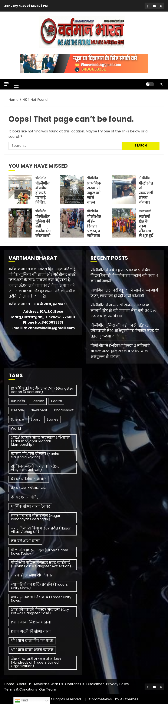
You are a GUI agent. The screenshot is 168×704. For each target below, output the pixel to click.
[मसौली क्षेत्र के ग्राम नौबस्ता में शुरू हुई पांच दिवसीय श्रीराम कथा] (124, 223)
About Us (24, 684)
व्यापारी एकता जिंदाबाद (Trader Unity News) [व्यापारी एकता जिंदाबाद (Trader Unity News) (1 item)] (41, 599)
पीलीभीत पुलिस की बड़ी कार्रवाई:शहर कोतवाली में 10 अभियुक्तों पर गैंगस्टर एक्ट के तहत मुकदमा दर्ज (124, 331)
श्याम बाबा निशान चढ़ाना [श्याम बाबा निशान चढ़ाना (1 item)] (31, 622)
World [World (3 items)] (16, 428)
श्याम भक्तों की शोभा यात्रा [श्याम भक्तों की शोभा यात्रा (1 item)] (31, 631)
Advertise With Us (48, 684)
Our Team (47, 689)
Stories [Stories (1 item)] (52, 419)
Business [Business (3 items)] (18, 401)
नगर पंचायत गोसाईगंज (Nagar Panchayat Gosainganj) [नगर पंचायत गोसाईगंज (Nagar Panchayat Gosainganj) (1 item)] (35, 517)
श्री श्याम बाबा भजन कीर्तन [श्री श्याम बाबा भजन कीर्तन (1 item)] (32, 649)
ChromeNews (100, 699)
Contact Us (74, 684)
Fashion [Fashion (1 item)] (38, 401)
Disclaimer (95, 684)
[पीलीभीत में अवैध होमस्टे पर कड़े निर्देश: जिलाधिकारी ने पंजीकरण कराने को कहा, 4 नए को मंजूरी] (20, 189)
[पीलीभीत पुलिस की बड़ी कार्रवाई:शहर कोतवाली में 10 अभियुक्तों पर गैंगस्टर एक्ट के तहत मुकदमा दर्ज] (20, 223)
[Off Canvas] (6, 84)
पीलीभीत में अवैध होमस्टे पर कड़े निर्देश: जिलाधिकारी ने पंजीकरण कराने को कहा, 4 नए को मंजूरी (124, 275)
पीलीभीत (40, 178)
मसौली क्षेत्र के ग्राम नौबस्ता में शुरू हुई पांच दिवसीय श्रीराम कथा (146, 235)
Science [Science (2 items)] (17, 419)
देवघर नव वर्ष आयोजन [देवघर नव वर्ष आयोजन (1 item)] (29, 488)
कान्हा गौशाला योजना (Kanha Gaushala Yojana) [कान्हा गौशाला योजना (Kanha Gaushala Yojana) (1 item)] (35, 455)
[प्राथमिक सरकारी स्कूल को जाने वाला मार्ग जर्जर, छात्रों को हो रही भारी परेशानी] (72, 189)
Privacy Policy (117, 684)
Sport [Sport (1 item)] (35, 419)
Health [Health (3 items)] (56, 401)
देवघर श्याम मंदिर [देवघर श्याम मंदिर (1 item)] (25, 497)
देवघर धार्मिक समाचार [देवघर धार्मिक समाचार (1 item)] (28, 479)
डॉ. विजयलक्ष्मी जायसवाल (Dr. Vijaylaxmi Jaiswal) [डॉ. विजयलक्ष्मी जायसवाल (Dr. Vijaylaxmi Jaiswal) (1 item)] (35, 468)
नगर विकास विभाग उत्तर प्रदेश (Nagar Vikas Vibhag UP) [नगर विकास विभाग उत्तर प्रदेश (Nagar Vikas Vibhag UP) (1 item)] (41, 530)
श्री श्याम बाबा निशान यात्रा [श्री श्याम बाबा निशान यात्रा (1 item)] (32, 640)
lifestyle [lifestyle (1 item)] (17, 410)
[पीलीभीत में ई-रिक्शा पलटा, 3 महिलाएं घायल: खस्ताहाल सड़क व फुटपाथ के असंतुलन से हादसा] (72, 223)
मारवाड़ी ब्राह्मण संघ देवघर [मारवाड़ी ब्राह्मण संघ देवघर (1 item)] (32, 575)
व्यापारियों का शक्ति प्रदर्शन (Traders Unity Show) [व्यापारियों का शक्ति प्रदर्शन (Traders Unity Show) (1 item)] (39, 586)
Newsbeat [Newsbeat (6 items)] (38, 410)
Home (9, 684)
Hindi (22, 700)
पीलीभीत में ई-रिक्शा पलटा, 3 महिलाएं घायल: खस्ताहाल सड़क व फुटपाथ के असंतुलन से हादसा (120, 351)
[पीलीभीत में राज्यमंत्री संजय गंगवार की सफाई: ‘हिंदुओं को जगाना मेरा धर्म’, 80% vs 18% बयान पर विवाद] (124, 189)
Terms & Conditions (20, 689)
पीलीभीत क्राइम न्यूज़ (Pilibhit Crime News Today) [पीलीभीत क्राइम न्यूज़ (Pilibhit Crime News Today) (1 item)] (39, 552)
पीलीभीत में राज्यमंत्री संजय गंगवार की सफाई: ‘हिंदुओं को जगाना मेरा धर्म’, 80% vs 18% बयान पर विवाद (123, 310)
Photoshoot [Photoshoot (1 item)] (64, 410)
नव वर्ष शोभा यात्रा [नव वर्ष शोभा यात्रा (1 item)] (25, 540)
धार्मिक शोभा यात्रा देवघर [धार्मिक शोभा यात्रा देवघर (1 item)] (30, 506)
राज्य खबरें (145, 211)
